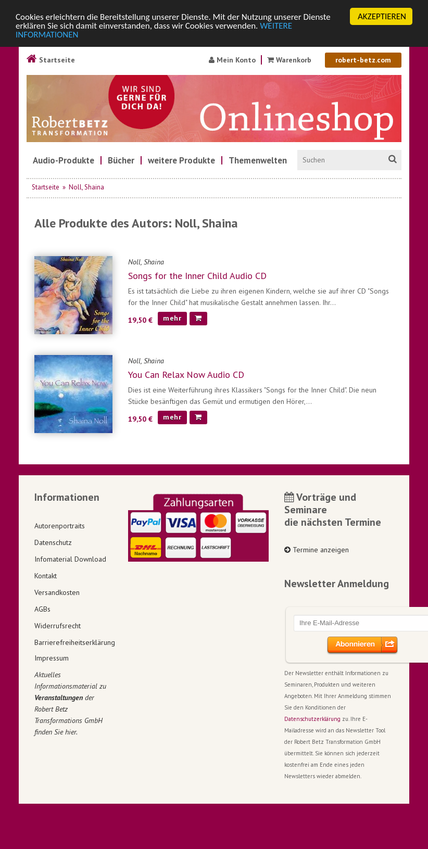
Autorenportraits (59, 525)
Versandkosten (57, 592)
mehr (172, 318)
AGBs (42, 609)
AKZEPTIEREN (382, 16)
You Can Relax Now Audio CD (186, 375)
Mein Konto (232, 60)
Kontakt (45, 575)
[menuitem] (63, 160)
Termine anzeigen (316, 549)
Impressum (51, 658)
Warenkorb (289, 60)
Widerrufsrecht (57, 625)
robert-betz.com (363, 60)
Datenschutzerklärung (312, 719)
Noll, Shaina (86, 187)
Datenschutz (53, 542)
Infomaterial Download (70, 559)
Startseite (51, 60)
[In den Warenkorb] (198, 318)
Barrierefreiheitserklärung (73, 642)
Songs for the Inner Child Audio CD (197, 276)
